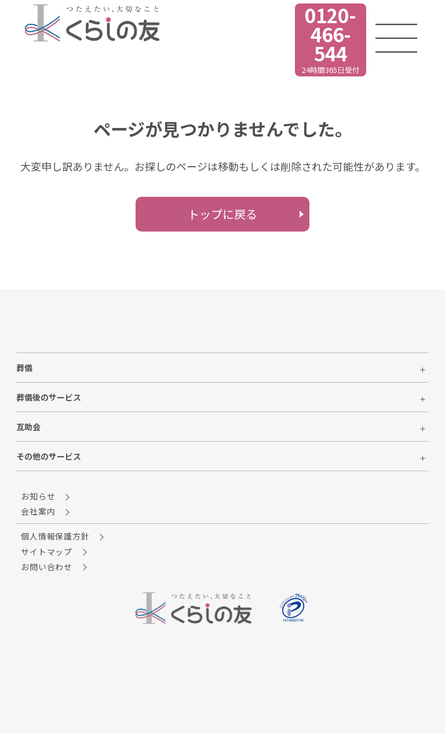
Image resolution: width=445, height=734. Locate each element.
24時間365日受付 (288, 39)
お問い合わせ (55, 566)
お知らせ (46, 496)
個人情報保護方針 (64, 536)
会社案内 (46, 511)
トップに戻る (222, 213)
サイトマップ (55, 551)
